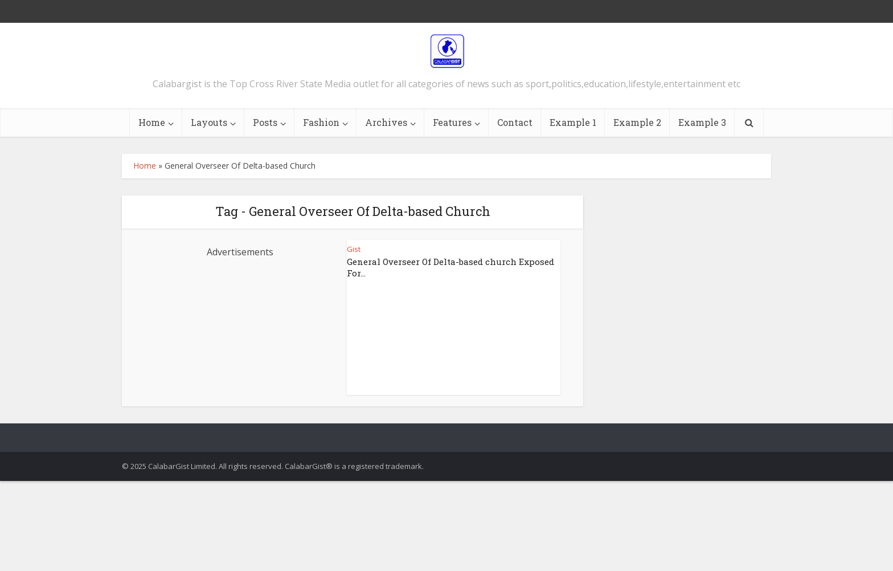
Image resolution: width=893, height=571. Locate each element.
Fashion (321, 122)
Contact (514, 122)
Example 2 (637, 122)
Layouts (209, 122)
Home (151, 122)
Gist (354, 249)
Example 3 (702, 122)
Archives (386, 122)
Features (452, 122)
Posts (265, 122)
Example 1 (573, 122)
